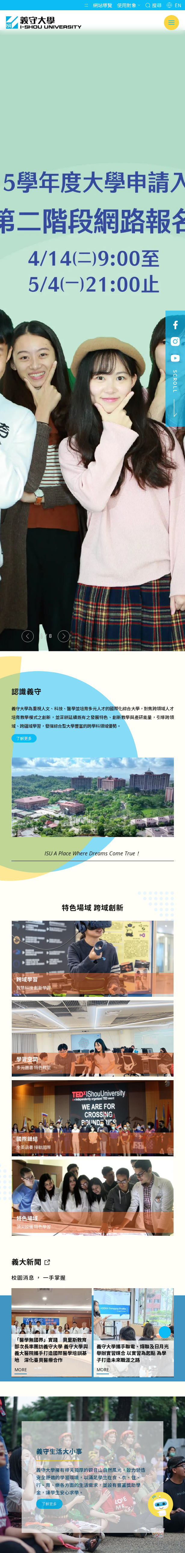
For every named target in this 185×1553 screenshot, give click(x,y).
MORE (20, 1383)
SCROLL (175, 393)
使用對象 (128, 5)
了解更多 (24, 740)
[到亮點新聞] (47, 1275)
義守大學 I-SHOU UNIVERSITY (43, 22)
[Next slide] (64, 636)
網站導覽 (102, 5)
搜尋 (153, 5)
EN (174, 5)
